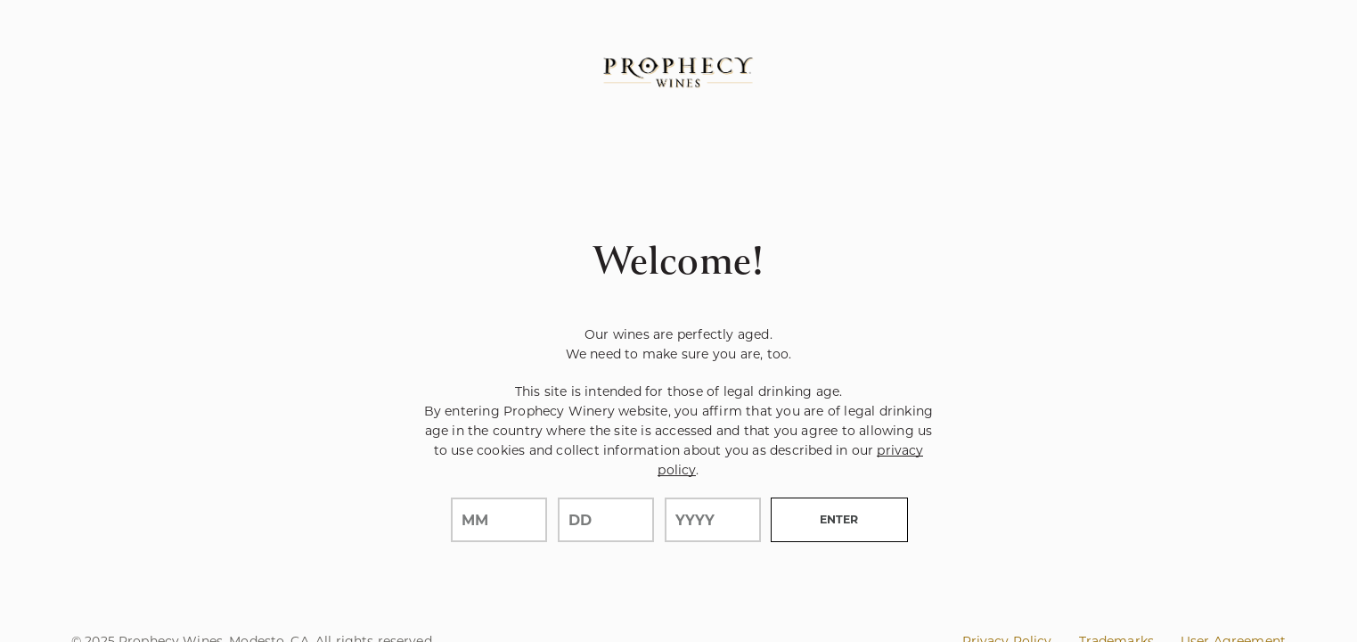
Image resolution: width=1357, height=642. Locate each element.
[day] (606, 520)
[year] (713, 520)
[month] (499, 520)
